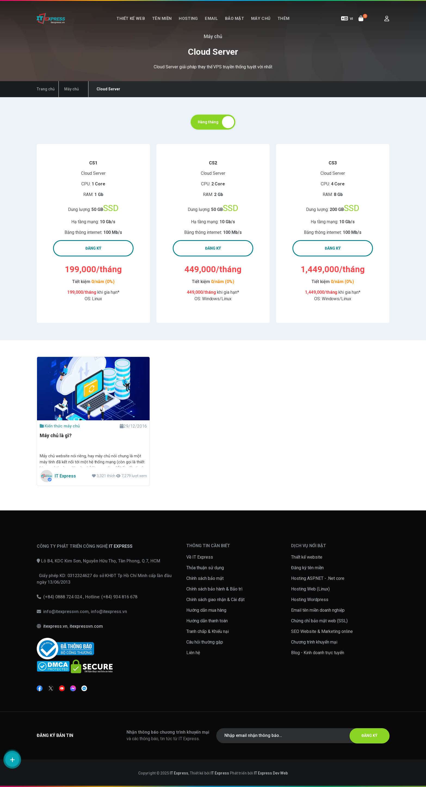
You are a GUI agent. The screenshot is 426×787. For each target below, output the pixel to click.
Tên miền (162, 18)
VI (347, 18)
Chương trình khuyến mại (314, 642)
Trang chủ (46, 89)
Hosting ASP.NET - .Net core (317, 578)
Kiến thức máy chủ (60, 426)
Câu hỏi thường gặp (204, 642)
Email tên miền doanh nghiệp (318, 610)
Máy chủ (260, 18)
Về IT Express (199, 557)
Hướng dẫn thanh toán (207, 620)
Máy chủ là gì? (56, 435)
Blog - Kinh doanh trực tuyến (317, 652)
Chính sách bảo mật (205, 578)
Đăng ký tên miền (307, 567)
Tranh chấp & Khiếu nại (207, 631)
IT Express (179, 773)
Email (211, 18)
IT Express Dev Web (271, 773)
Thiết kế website (306, 557)
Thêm (283, 18)
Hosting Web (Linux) (310, 589)
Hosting (188, 18)
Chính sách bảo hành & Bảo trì (214, 589)
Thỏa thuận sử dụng (205, 567)
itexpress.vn (55, 626)
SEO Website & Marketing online (322, 631)
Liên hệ (193, 652)
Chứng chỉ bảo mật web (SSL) (319, 620)
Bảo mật (234, 18)
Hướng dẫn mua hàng (206, 610)
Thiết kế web (130, 18)
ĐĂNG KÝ (93, 248)
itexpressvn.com (86, 626)
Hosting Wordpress (309, 599)
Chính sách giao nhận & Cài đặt (215, 599)
